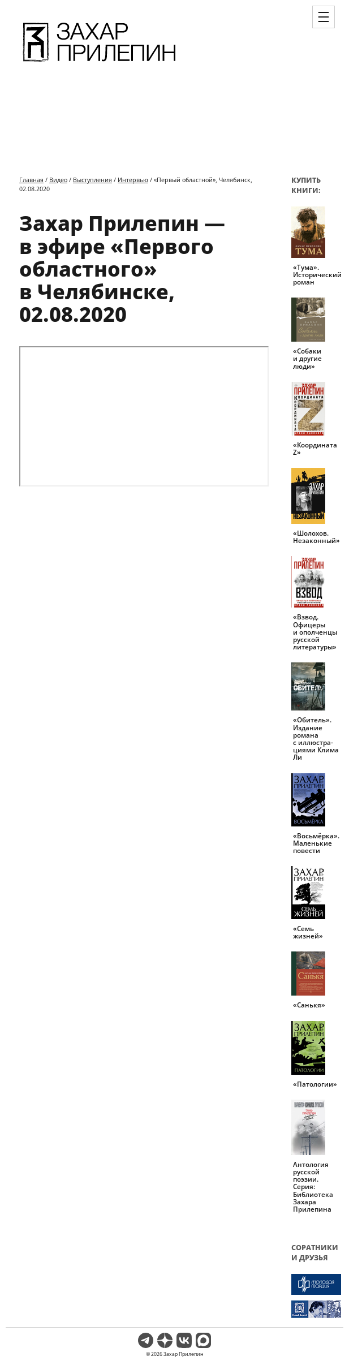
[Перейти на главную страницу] (99, 63)
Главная (31, 179)
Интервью (133, 179)
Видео (58, 179)
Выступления (92, 179)
